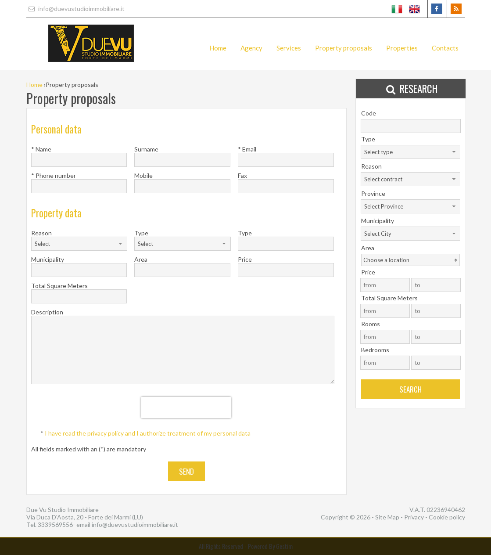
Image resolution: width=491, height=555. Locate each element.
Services (288, 48)
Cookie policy (447, 517)
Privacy (414, 517)
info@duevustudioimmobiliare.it (75, 8)
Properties (402, 48)
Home (217, 48)
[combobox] (79, 244)
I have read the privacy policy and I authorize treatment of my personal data (148, 433)
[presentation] (186, 407)
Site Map (387, 517)
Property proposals (343, 48)
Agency (251, 48)
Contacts (445, 48)
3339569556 (55, 524)
